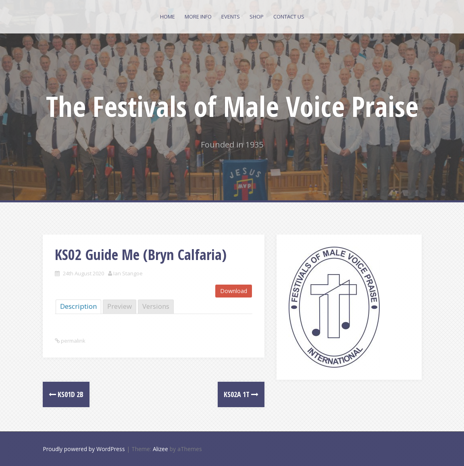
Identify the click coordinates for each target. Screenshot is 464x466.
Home (167, 16)
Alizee (160, 449)
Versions (155, 306)
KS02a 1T (241, 394)
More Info (198, 16)
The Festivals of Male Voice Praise (232, 106)
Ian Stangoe (128, 273)
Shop (257, 16)
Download (233, 291)
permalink (72, 340)
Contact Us (288, 16)
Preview (119, 306)
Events (230, 16)
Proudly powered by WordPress (84, 449)
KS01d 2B (66, 394)
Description (78, 306)
